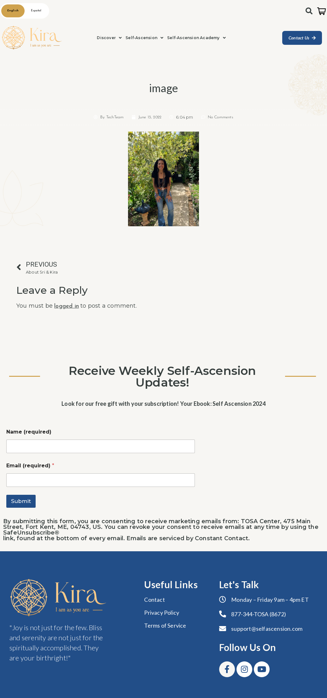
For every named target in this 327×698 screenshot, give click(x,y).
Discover (109, 37)
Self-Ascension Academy (196, 37)
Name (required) (28, 432)
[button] (109, 37)
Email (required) (30, 466)
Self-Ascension (144, 37)
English (13, 10)
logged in (66, 306)
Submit (21, 501)
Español (36, 10)
